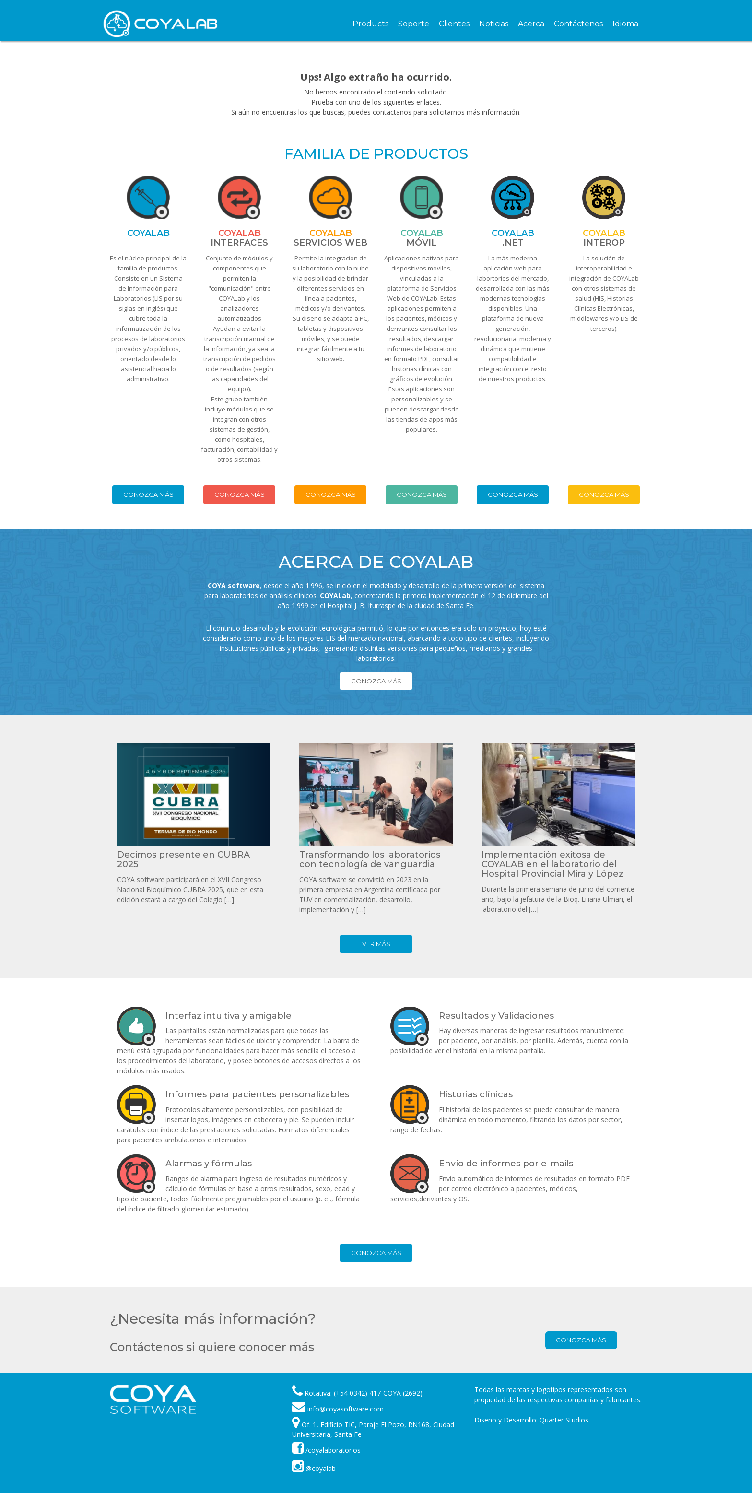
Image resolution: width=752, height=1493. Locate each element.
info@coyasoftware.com (345, 1408)
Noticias (493, 23)
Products (370, 23)
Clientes (454, 23)
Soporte (413, 23)
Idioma (625, 23)
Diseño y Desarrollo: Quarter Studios (531, 1419)
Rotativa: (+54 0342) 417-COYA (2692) (364, 1393)
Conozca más (148, 494)
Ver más (376, 944)
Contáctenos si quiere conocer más (212, 1347)
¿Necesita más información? (213, 1319)
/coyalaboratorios (326, 1450)
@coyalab (314, 1468)
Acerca (531, 23)
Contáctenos (578, 23)
